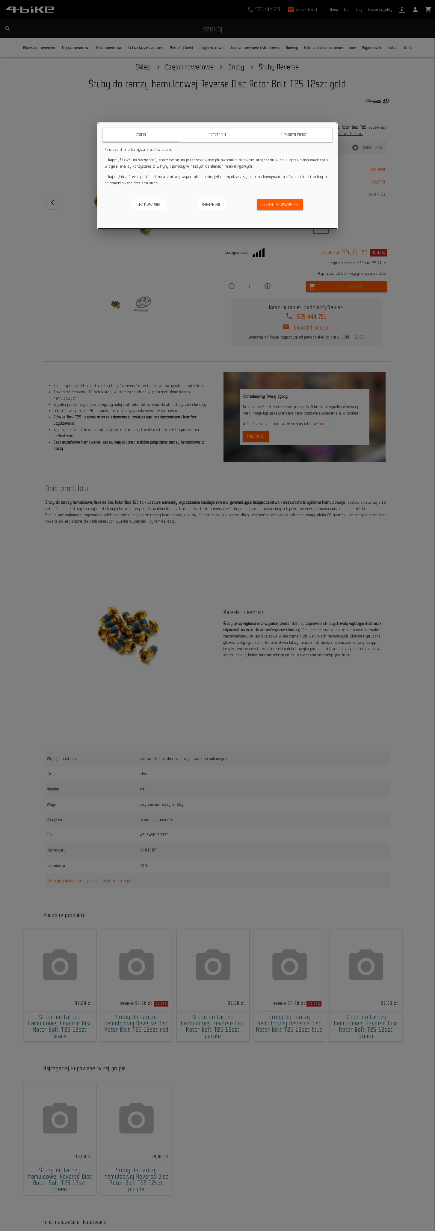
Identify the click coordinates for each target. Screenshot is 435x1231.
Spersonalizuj (211, 204)
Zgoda (141, 135)
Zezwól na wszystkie (280, 204)
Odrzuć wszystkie (148, 204)
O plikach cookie (294, 135)
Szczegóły (217, 135)
